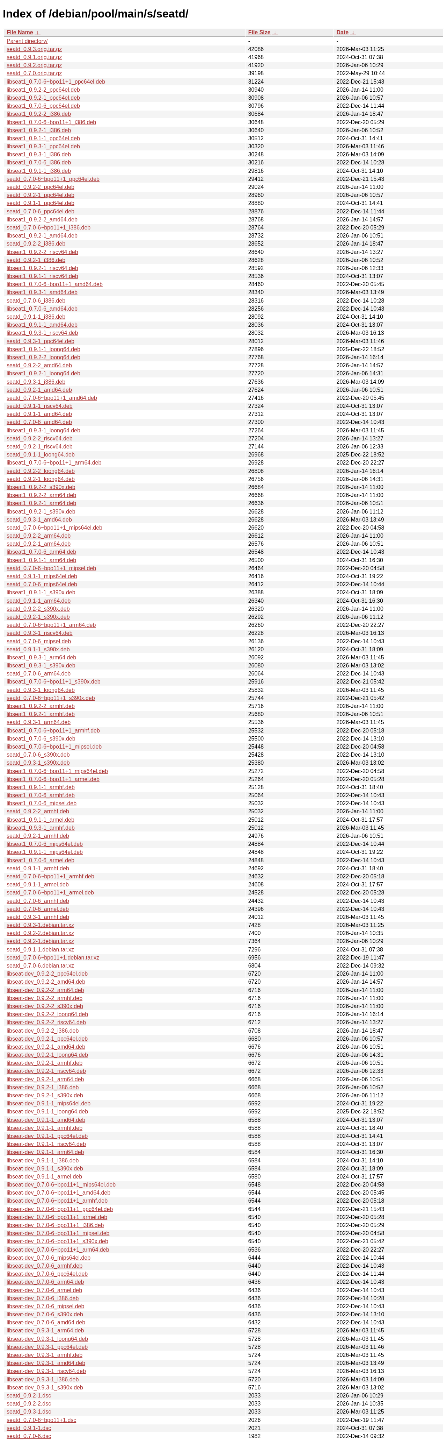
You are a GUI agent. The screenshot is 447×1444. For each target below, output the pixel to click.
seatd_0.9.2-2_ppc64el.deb (40, 187)
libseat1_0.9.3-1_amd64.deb (42, 292)
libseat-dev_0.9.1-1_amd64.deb (46, 1120)
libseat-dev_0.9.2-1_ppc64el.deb (47, 1039)
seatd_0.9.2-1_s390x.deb (38, 617)
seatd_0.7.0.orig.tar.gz (34, 73)
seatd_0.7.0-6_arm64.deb (39, 674)
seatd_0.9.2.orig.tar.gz (34, 65)
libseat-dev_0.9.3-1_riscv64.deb (46, 1371)
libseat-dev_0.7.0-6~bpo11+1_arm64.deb (58, 1250)
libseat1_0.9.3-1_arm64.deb (41, 657)
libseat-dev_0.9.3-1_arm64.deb (45, 1330)
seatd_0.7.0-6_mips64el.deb (42, 584)
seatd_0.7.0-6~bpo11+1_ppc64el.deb (53, 179)
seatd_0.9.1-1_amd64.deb (39, 414)
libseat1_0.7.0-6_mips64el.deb (45, 844)
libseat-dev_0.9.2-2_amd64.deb (46, 982)
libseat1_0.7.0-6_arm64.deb (41, 552)
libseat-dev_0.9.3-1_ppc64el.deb (47, 1347)
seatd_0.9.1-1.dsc (29, 1428)
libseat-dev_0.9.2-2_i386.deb (43, 1031)
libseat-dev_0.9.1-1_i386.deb (43, 1160)
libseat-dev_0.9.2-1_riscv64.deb (46, 1071)
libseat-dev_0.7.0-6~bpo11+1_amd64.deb (58, 1193)
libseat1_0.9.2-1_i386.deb (39, 130)
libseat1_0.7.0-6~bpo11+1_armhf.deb (53, 731)
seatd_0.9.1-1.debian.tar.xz (40, 950)
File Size (259, 32)
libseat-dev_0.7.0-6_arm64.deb (45, 1282)
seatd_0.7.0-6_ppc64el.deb (40, 211)
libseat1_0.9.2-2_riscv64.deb (42, 252)
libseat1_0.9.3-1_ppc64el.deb (43, 146)
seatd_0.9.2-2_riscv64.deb (40, 438)
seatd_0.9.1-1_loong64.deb (41, 455)
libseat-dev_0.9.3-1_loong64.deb (47, 1339)
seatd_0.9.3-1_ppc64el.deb (40, 341)
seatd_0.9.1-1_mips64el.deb (42, 576)
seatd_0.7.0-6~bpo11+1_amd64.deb (52, 398)
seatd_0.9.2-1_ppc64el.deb (40, 195)
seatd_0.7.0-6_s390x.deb (38, 755)
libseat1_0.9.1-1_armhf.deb (41, 787)
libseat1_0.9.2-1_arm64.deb (41, 503)
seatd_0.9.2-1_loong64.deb (41, 479)
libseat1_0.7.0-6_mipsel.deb (41, 803)
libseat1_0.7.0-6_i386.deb (39, 162)
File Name (20, 32)
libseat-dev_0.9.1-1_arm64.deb (45, 1152)
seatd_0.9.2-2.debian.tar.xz (40, 933)
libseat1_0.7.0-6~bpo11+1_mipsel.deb (54, 747)
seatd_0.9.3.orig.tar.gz (34, 49)
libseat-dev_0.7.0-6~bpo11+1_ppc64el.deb (60, 1209)
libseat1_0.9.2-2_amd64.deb (42, 219)
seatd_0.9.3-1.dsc (29, 1412)
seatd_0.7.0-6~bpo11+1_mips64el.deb (54, 528)
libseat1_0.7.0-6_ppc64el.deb (43, 106)
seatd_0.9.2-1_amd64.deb (39, 390)
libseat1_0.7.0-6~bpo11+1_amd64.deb (55, 284)
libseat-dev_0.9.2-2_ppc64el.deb (47, 974)
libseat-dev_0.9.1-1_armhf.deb (44, 1128)
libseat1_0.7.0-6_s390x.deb (41, 739)
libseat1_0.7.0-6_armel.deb (40, 860)
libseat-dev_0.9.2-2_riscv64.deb (46, 1022)
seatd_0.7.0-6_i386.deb (36, 301)
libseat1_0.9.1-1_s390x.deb (41, 592)
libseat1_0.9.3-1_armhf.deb (41, 828)
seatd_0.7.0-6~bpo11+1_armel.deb (50, 893)
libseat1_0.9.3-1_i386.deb (39, 154)
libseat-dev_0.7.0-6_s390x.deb (45, 1314)
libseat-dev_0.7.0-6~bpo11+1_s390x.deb (57, 1241)
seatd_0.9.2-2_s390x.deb (38, 609)
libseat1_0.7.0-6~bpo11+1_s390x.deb (54, 682)
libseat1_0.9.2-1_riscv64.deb (42, 268)
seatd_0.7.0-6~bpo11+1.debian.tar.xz (53, 958)
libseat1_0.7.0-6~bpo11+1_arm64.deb (54, 463)
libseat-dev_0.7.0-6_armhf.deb (44, 1266)
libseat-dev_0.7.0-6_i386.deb (43, 1298)
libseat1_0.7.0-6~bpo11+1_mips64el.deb (57, 771)
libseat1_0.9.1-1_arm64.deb (41, 560)
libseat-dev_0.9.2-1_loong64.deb (47, 1055)
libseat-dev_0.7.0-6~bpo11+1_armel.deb (57, 1217)
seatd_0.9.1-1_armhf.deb (38, 868)
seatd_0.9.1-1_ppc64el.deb (40, 203)
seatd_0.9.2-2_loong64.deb (41, 471)
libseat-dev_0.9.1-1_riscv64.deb (46, 1144)
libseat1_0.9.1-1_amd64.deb (42, 325)
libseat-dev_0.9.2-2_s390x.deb (45, 1006)
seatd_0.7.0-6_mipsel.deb (39, 641)
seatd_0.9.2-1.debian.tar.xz (40, 941)
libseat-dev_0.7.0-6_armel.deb (44, 1290)
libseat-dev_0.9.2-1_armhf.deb (44, 1063)
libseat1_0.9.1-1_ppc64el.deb (43, 138)
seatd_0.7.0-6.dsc (29, 1436)
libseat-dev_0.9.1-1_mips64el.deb (48, 1103)
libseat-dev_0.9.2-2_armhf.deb (44, 998)
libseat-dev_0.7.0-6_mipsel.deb (45, 1306)
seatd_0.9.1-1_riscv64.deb (40, 406)
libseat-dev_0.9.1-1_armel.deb (44, 1177)
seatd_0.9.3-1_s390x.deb (38, 763)
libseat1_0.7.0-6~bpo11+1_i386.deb (51, 122)
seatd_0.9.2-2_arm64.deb (39, 536)
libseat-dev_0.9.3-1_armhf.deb (44, 1355)
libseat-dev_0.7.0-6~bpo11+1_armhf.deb (57, 1201)
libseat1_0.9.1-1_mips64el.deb (45, 852)
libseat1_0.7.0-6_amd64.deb (42, 309)
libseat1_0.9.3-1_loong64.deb (43, 430)
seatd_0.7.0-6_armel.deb (38, 909)
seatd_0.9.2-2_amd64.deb (39, 365)
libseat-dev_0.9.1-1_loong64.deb (47, 1111)
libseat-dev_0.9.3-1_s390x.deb (45, 1387)
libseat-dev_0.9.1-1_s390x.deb (45, 1169)
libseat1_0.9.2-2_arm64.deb (41, 495)
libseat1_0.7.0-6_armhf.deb (41, 795)
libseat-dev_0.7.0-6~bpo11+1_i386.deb (55, 1225)
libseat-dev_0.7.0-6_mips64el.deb (48, 1258)
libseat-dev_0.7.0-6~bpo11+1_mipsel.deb (58, 1233)
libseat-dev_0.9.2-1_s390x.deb (45, 1095)
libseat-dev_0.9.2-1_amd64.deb (46, 1047)
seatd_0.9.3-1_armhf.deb (38, 917)
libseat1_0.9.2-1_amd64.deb (42, 236)
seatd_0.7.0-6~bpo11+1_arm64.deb (51, 625)
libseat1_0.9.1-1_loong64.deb (43, 349)
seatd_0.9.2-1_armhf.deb (38, 836)
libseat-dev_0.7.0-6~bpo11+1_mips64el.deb (61, 1185)
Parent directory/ (27, 41)
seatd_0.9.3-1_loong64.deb (41, 690)
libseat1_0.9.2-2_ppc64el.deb (43, 90)
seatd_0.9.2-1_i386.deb (36, 260)
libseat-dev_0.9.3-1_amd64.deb (46, 1363)
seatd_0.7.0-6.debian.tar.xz (40, 966)
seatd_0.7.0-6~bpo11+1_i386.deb (48, 228)
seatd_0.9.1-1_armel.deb (38, 884)
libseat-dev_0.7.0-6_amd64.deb (46, 1322)
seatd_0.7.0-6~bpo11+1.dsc (41, 1420)
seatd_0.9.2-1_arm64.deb (39, 544)
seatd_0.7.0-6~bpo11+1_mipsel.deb (51, 568)
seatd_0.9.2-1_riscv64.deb (40, 447)
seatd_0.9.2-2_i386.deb (36, 244)
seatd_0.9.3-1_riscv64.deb (40, 633)
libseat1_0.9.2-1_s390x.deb (41, 512)
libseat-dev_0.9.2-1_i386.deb (43, 1087)
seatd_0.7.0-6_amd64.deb (39, 422)
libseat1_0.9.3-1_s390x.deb (41, 665)
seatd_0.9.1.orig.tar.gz (34, 57)
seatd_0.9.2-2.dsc (29, 1404)
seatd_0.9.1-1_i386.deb (36, 317)
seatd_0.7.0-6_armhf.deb (38, 901)
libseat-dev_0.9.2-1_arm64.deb (45, 1079)
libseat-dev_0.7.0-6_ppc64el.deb (47, 1274)
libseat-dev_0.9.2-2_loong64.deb (47, 1014)
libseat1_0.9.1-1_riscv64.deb (42, 276)
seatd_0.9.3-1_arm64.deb (39, 722)
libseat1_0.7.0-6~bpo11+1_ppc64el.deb (56, 82)
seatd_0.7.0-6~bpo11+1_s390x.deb (51, 698)
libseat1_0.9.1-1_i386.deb (39, 171)
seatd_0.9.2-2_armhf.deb (38, 811)
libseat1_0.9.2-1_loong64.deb (43, 373)
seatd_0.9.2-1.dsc (29, 1396)
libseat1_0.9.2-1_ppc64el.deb (43, 98)
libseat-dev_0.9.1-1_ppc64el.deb (47, 1136)
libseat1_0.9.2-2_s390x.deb (41, 487)
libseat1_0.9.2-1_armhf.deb (41, 714)
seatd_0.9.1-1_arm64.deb (39, 601)
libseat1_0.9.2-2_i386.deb (39, 114)
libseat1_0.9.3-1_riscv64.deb (42, 333)
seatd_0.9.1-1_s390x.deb (38, 649)
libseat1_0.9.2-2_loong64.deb (43, 357)
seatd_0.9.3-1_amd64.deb (39, 520)
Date (342, 32)
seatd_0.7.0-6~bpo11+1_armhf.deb (50, 876)
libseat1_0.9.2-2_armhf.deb (41, 706)
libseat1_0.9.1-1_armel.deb (40, 820)
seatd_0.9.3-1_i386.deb (36, 382)
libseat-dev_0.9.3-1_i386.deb (43, 1379)
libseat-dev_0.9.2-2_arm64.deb (45, 990)
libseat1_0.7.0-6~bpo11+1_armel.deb (53, 779)
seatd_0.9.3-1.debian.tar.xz (40, 925)
